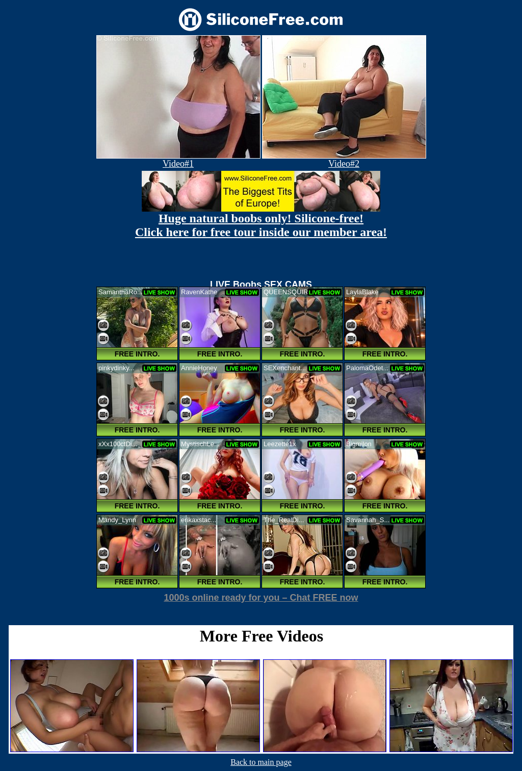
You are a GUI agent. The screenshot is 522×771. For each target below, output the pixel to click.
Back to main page (261, 762)
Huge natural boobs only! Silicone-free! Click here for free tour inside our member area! (261, 225)
